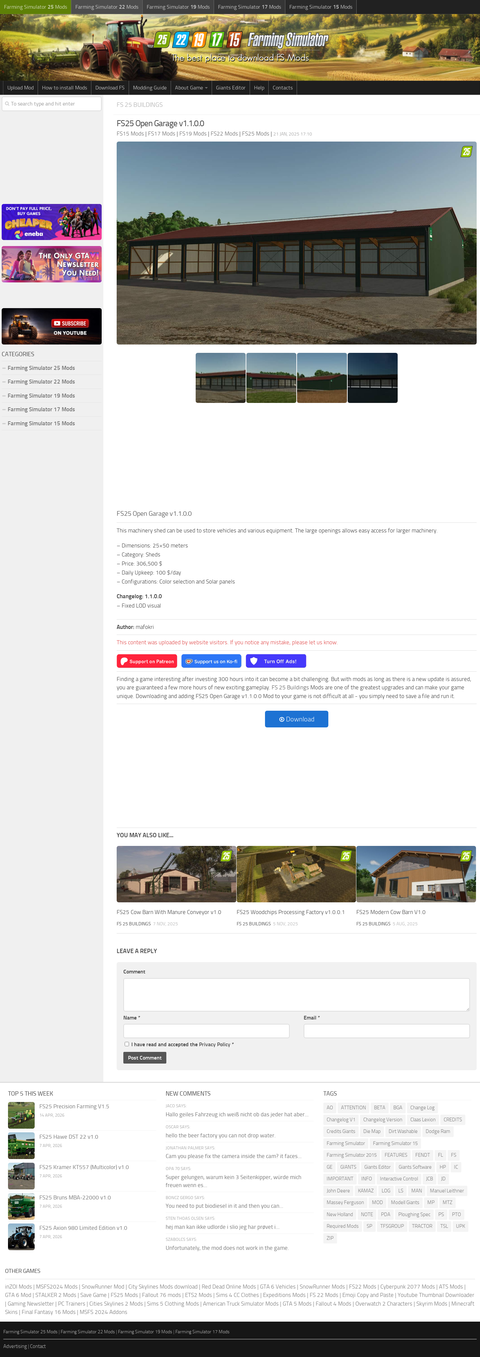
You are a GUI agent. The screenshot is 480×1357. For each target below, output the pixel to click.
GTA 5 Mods (297, 1303)
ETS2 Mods (198, 1295)
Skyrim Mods (431, 1303)
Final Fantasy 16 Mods (49, 1312)
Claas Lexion (423, 1120)
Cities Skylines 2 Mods (116, 1303)
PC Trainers (71, 1303)
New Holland (340, 1214)
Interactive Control (399, 1179)
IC (456, 1167)
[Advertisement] (297, 458)
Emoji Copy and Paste (368, 1295)
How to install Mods (64, 87)
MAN (416, 1191)
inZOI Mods (18, 1286)
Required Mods (343, 1226)
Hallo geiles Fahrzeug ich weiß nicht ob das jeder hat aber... (237, 1114)
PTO (456, 1214)
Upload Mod (20, 87)
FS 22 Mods (324, 1295)
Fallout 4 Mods (333, 1303)
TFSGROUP (392, 1226)
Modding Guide (150, 87)
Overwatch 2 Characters (383, 1303)
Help (259, 87)
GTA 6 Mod (18, 1295)
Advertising (15, 1346)
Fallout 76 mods (161, 1295)
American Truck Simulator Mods (241, 1303)
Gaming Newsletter (31, 1303)
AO (330, 1108)
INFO (366, 1179)
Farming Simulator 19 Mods (41, 395)
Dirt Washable (403, 1131)
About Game (189, 87)
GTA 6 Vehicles (278, 1286)
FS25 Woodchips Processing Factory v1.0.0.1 (291, 912)
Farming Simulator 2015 (352, 1155)
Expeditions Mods (284, 1295)
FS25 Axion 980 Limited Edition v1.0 (83, 1227)
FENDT (422, 1155)
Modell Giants (405, 1202)
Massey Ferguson (345, 1202)
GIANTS (348, 1167)
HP (443, 1167)
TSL (444, 1226)
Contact (38, 1346)
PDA (385, 1214)
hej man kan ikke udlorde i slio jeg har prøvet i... (223, 1226)
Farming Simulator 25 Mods (41, 368)
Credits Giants (341, 1131)
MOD (377, 1202)
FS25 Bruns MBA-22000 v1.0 (75, 1197)
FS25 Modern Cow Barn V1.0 (391, 912)
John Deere (338, 1191)
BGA (397, 1108)
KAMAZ (366, 1191)
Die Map (372, 1131)
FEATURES (396, 1155)
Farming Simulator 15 (395, 1143)
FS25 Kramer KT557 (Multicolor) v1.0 (84, 1167)
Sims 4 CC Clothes (237, 1295)
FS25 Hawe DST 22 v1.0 (68, 1136)
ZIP (330, 1238)
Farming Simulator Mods (35, 7)
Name (131, 1017)
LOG (386, 1191)
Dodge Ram (438, 1131)
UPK (460, 1226)
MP (431, 1202)
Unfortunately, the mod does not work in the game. (227, 1248)
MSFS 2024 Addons (103, 1312)
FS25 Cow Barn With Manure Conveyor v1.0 (169, 912)
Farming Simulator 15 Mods (41, 423)
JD (443, 1179)
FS (453, 1155)
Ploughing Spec (414, 1214)
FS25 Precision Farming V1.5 (74, 1106)
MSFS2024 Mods (57, 1286)
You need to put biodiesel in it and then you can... (224, 1205)
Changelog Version (382, 1120)
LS (400, 1191)
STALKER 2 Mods (55, 1295)
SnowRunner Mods (322, 1286)
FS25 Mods (124, 1295)
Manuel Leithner (447, 1191)
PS (441, 1214)
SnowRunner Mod (103, 1286)
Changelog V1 (341, 1120)
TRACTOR (422, 1226)
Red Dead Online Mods (229, 1286)
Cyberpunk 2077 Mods (407, 1286)
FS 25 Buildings (140, 104)
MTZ (447, 1202)
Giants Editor (231, 87)
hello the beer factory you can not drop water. (221, 1135)
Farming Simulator (346, 1143)
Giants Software (415, 1167)
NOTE (367, 1214)
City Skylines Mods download (163, 1286)
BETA (379, 1108)
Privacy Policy (214, 1044)
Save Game (93, 1295)
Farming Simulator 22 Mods (41, 381)
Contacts (283, 87)
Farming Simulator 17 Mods (41, 409)
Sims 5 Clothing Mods (173, 1303)
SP (369, 1226)
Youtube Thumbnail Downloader (436, 1295)
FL (440, 1155)
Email (312, 1017)
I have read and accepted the (179, 1044)
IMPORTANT (340, 1179)
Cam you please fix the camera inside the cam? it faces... (234, 1156)
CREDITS (453, 1120)
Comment (134, 971)
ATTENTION (353, 1108)
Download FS (110, 87)
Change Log (422, 1108)
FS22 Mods (362, 1286)
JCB (429, 1179)
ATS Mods (451, 1286)
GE (329, 1167)
